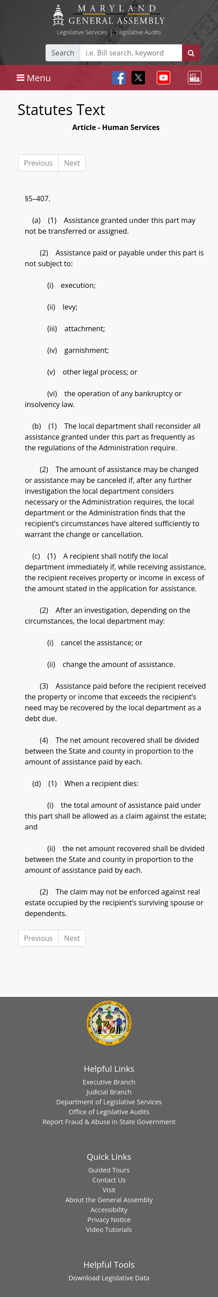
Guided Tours (109, 1169)
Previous (38, 163)
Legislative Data (125, 1277)
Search (62, 53)
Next (72, 163)
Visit (109, 1189)
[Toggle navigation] (34, 77)
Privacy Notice (109, 1219)
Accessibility (109, 1209)
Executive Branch (109, 1081)
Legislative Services (82, 32)
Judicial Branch (109, 1091)
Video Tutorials (109, 1229)
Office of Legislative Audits (108, 1111)
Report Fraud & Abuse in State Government (108, 1121)
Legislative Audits (138, 32)
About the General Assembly (109, 1199)
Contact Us (109, 1179)
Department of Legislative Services (109, 1101)
